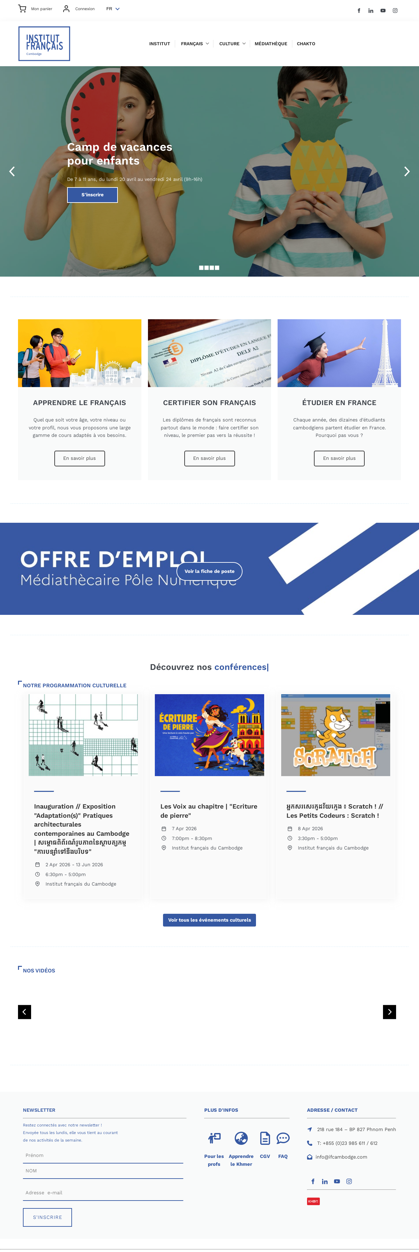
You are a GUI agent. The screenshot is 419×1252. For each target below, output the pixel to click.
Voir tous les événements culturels (209, 917)
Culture (229, 44)
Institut (159, 44)
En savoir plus (79, 454)
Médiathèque (271, 44)
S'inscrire (77, 191)
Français (192, 44)
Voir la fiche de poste (209, 566)
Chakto (306, 44)
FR (109, 8)
